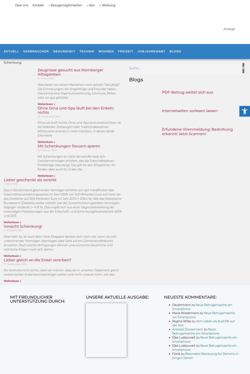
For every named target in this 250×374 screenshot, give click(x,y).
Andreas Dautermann (187, 329)
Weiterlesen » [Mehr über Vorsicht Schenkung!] (12, 255)
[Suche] (243, 68)
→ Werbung (107, 5)
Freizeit (125, 51)
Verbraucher (36, 51)
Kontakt (38, 5)
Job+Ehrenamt (151, 51)
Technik (86, 51)
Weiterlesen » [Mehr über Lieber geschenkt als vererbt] (12, 222)
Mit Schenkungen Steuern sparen (69, 146)
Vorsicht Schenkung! (23, 226)
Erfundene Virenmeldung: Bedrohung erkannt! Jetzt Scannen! (197, 131)
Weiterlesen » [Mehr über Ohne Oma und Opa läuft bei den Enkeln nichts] (46, 141)
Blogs (175, 51)
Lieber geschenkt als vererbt (30, 180)
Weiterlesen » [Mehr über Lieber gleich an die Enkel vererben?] (12, 280)
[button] (244, 111)
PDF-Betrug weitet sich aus (187, 92)
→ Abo (91, 5)
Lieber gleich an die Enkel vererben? (37, 260)
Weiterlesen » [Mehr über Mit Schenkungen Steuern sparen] (46, 175)
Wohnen (106, 51)
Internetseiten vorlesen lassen (190, 111)
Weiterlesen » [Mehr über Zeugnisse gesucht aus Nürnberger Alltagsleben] (46, 104)
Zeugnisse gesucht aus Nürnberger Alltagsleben (70, 72)
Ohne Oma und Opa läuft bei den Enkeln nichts (76, 110)
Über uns (21, 5)
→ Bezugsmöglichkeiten (65, 5)
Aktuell (11, 51)
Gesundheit (64, 51)
